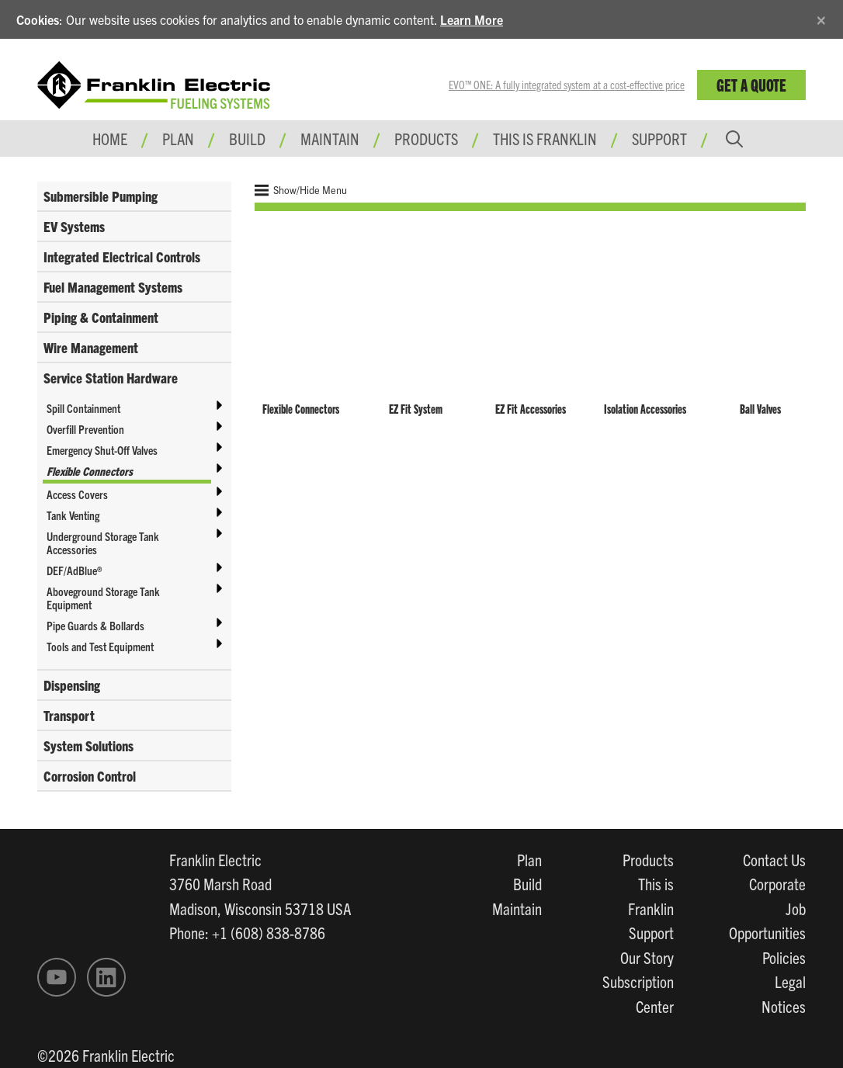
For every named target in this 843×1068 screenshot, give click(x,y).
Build (527, 883)
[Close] (821, 17)
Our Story (647, 957)
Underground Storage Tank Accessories (103, 543)
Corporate (777, 883)
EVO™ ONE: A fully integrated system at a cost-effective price (567, 85)
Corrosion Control (89, 776)
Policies (784, 957)
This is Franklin (545, 138)
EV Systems (74, 226)
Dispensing (71, 685)
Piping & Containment (100, 317)
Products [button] (426, 138)
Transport (69, 715)
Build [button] (247, 138)
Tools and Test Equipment (100, 646)
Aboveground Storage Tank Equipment (103, 598)
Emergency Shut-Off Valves (102, 449)
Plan (529, 859)
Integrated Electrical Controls (121, 256)
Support (659, 138)
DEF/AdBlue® (74, 570)
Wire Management (90, 347)
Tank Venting (73, 515)
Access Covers (77, 494)
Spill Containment (83, 407)
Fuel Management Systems (112, 287)
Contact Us (774, 859)
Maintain (517, 908)
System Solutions (88, 745)
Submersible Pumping (100, 196)
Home (109, 138)
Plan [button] (178, 138)
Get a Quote (751, 84)
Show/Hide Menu (301, 190)
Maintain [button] (329, 138)
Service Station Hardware (110, 378)
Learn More (471, 19)
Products (648, 859)
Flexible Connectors (90, 470)
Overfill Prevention (85, 428)
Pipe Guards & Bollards (95, 625)
